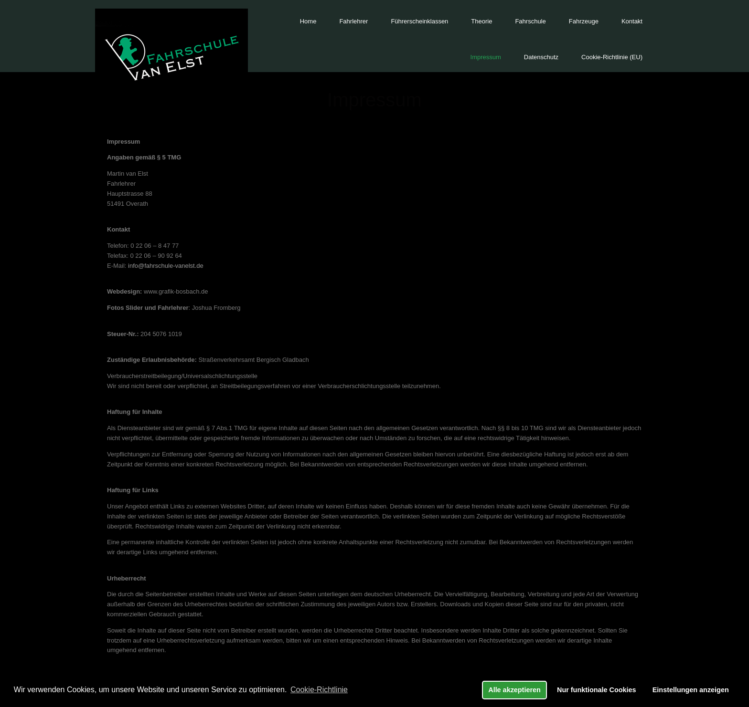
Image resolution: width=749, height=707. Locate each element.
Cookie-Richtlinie (319, 690)
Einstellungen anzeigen (691, 690)
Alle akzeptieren (514, 690)
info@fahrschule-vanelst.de (165, 265)
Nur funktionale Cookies (596, 690)
